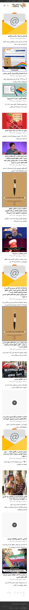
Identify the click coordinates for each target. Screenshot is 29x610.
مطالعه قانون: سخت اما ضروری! (17, 98)
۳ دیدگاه (25, 541)
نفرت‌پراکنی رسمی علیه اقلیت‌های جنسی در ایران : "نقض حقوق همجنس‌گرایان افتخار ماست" (14, 344)
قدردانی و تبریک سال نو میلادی (17, 36)
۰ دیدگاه (25, 38)
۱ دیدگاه (25, 349)
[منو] (5, 5)
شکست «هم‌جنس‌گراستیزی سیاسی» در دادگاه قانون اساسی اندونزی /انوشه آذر (14, 418)
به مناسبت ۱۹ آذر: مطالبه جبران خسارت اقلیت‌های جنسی (15, 576)
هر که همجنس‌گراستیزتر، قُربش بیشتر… (14, 73)
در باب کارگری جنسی (20, 379)
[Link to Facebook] (8, 606)
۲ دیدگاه (25, 458)
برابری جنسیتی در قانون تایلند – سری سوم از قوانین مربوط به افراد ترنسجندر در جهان (15, 454)
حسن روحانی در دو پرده (19, 253)
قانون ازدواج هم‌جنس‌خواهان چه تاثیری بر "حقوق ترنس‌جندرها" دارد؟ (15, 498)
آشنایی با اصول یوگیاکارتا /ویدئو (17, 539)
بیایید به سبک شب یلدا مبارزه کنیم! (16, 130)
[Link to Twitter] (5, 606)
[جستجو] (7, 5)
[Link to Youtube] (3, 606)
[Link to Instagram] (10, 606)
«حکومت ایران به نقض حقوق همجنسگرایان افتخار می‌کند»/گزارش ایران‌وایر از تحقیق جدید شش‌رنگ (16, 210)
